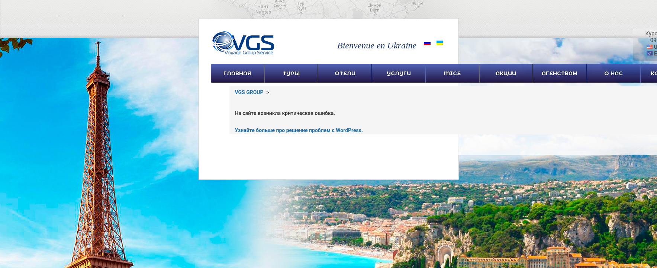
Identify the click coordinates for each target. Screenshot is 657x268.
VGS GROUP (249, 92)
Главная (237, 73)
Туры (291, 73)
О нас (613, 73)
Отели (345, 73)
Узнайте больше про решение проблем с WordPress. (299, 130)
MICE (452, 73)
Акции (506, 73)
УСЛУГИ (399, 73)
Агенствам (559, 73)
